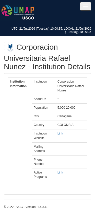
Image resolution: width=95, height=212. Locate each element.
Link (60, 133)
